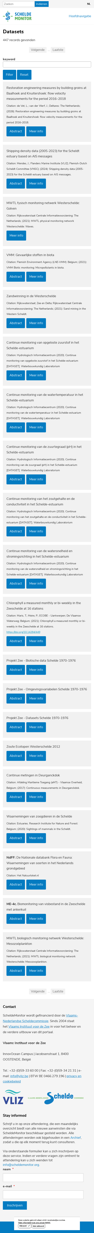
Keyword (9, 59)
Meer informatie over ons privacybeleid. (34, 1223)
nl (89, 4)
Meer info (36, 131)
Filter (9, 74)
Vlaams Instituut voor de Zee (29, 1026)
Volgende (38, 49)
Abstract (16, 131)
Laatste (58, 49)
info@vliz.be (19, 1076)
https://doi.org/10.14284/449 (23, 632)
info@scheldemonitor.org (21, 1164)
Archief (75, 1137)
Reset (24, 74)
